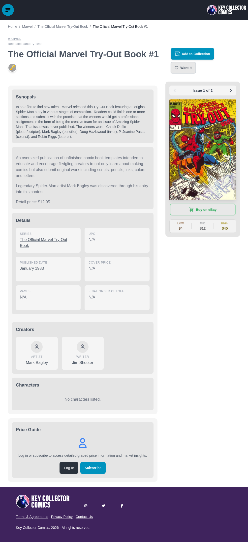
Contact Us (84, 517)
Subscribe (93, 468)
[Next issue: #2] (230, 90)
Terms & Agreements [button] (32, 517)
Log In (69, 468)
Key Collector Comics (32, 528)
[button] (183, 68)
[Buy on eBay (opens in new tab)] (202, 209)
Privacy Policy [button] (62, 517)
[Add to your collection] (192, 54)
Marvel (14, 39)
